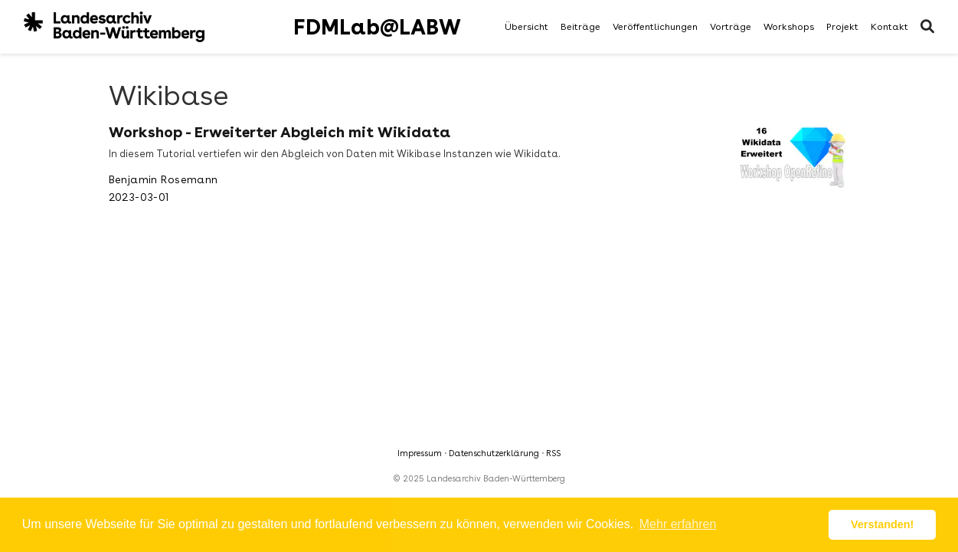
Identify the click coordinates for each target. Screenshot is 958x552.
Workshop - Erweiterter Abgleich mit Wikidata (279, 132)
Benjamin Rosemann (163, 179)
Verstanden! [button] (882, 524)
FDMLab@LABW (377, 27)
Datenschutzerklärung (494, 453)
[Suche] (927, 27)
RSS (553, 453)
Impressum (419, 453)
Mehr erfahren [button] (678, 524)
